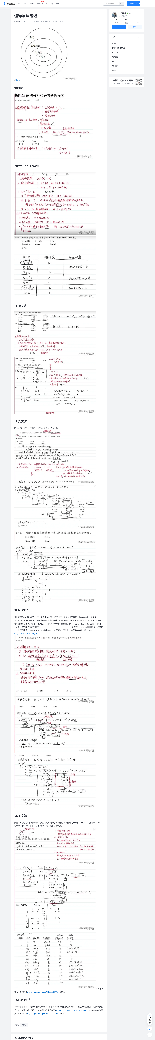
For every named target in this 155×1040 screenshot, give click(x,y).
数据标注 (40, 3)
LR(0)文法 (114, 54)
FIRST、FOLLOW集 (118, 45)
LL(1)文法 (114, 49)
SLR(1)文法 (115, 58)
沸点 (26, 3)
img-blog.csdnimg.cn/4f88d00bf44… (43, 992)
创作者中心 (132, 3)
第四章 (113, 41)
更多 (58, 3)
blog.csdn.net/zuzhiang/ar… (26, 633)
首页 (19, 3)
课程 (32, 3)
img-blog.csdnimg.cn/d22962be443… (72, 1010)
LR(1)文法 (114, 63)
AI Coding (49, 3)
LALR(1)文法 (115, 67)
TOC (18, 80)
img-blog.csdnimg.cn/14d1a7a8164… (43, 1013)
